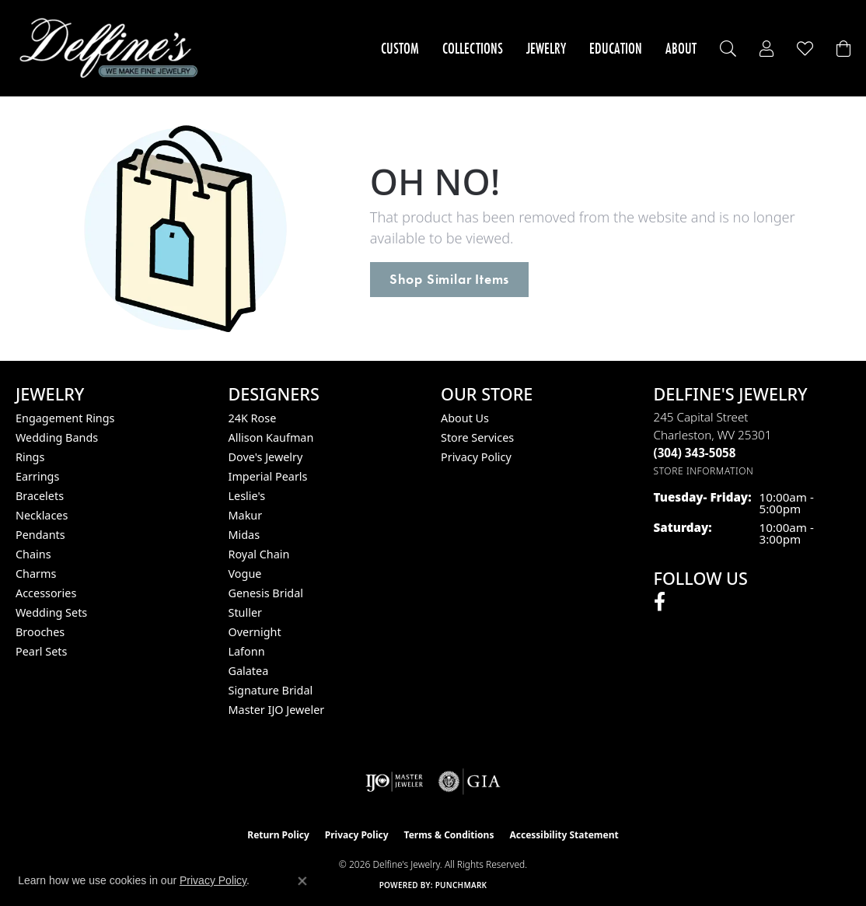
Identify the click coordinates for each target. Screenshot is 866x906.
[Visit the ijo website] (394, 781)
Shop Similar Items (449, 279)
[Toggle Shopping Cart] (843, 48)
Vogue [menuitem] (245, 573)
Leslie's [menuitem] (247, 495)
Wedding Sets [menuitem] (51, 612)
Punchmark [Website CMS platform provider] (461, 885)
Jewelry (546, 48)
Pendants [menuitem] (40, 534)
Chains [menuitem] (33, 554)
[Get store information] (704, 470)
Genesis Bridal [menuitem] (266, 593)
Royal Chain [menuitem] (259, 554)
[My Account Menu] (766, 48)
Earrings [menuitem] (37, 476)
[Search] (728, 48)
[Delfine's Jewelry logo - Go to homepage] (113, 48)
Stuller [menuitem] (245, 612)
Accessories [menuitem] (46, 593)
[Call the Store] (695, 452)
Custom (400, 48)
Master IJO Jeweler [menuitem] (277, 709)
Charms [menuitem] (36, 573)
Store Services (477, 437)
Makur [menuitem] (246, 515)
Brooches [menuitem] (40, 631)
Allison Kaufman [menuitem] (271, 437)
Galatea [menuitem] (249, 670)
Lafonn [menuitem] (247, 651)
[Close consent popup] (302, 881)
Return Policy (278, 834)
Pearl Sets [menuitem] (41, 651)
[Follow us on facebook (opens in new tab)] (659, 602)
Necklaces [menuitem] (42, 515)
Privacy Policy (476, 457)
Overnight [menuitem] (255, 631)
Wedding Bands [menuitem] (57, 437)
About (681, 48)
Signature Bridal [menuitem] (271, 690)
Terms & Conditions (449, 834)
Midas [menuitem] (244, 534)
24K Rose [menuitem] (253, 418)
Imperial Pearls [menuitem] (268, 476)
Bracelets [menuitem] (40, 495)
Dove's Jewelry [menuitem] (266, 457)
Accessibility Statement (563, 834)
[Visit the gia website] (469, 781)
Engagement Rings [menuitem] (65, 418)
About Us (465, 418)
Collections (472, 48)
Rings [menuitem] (30, 457)
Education (615, 48)
